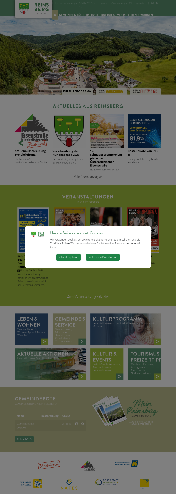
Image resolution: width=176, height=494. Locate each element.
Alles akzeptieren (68, 257)
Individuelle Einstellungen (103, 257)
